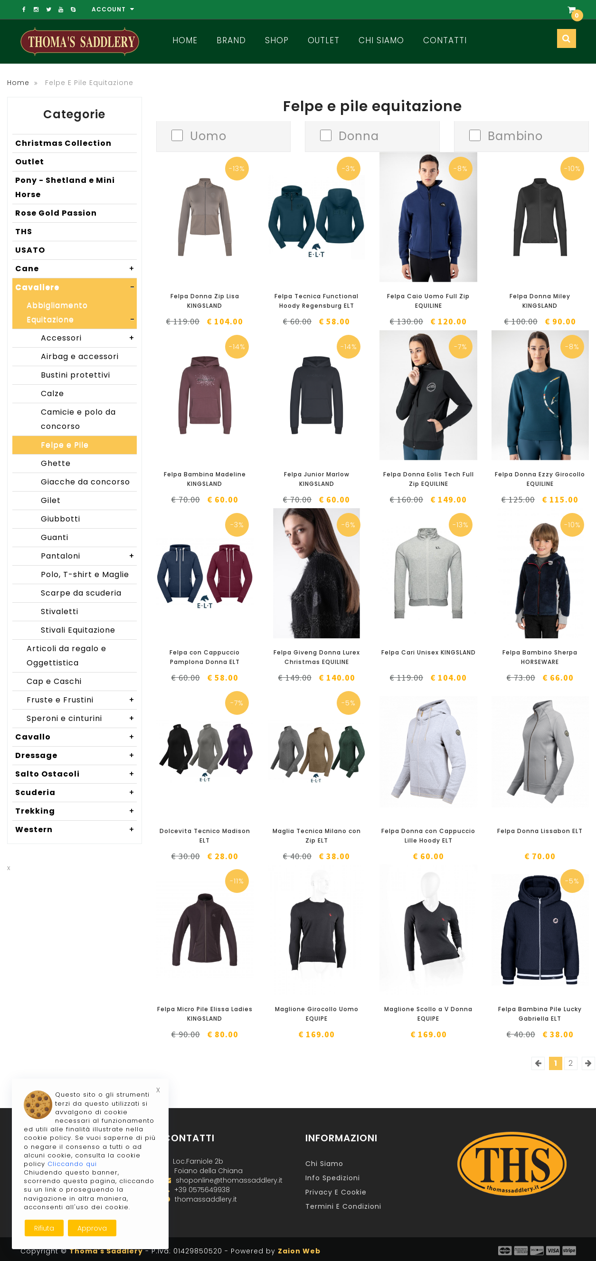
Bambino (515, 135)
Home (185, 40)
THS (23, 231)
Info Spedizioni (332, 1178)
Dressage (76, 756)
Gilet (51, 500)
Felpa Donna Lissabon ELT (540, 831)
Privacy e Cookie (336, 1192)
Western (76, 830)
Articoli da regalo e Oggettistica (66, 655)
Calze (52, 393)
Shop (277, 40)
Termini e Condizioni (343, 1206)
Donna (359, 135)
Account (113, 9)
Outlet (324, 40)
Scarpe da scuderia (81, 593)
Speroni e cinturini (82, 719)
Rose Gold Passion (56, 213)
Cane (76, 269)
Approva (92, 1228)
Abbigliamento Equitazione (82, 314)
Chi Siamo (381, 40)
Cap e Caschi (54, 681)
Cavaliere (76, 287)
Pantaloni (89, 556)
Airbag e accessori (80, 356)
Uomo (208, 135)
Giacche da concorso (85, 481)
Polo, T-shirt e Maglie (85, 574)
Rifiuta (44, 1228)
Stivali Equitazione (78, 630)
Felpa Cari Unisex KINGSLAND (428, 652)
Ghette (56, 463)
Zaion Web (299, 1251)
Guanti (54, 537)
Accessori (89, 338)
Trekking (76, 811)
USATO (30, 250)
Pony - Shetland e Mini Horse (65, 187)
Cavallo (76, 737)
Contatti (445, 40)
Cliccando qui (72, 1163)
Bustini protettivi (75, 375)
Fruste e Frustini (82, 700)
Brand (231, 40)
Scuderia (76, 793)
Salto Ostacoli (76, 774)
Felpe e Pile (65, 444)
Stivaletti (59, 611)
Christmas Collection (63, 143)
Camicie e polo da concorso (78, 419)
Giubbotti (60, 518)
